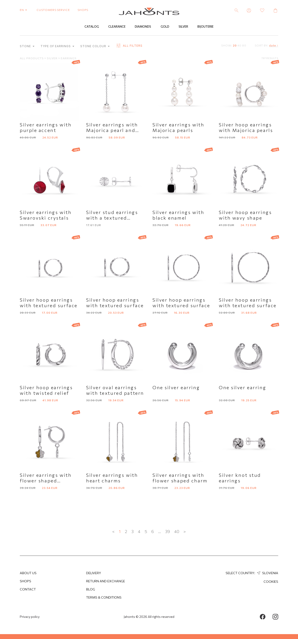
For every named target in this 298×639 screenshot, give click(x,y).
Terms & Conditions (104, 597)
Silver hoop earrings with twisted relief (46, 390)
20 (235, 46)
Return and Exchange (105, 581)
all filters (129, 46)
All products (32, 58)
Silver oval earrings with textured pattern (115, 390)
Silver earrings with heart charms (112, 478)
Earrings (69, 58)
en (24, 9)
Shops (25, 581)
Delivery (93, 573)
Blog (90, 589)
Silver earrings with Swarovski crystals (45, 215)
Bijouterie (205, 27)
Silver (183, 27)
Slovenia (267, 573)
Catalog (92, 27)
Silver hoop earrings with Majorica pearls (246, 128)
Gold (165, 27)
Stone (27, 47)
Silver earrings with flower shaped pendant (45, 481)
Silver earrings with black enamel (178, 215)
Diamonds (143, 27)
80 (244, 46)
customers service (53, 9)
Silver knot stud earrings (240, 478)
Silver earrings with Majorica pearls (178, 128)
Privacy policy (30, 617)
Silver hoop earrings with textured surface (49, 303)
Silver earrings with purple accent (45, 128)
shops (83, 9)
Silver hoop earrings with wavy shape (245, 215)
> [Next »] (184, 532)
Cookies (271, 581)
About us (28, 573)
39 (167, 532)
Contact (28, 589)
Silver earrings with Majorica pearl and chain (112, 130)
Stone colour (94, 47)
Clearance (116, 27)
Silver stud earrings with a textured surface (112, 218)
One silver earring (176, 388)
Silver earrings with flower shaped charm (180, 478)
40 (239, 46)
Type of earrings (57, 47)
